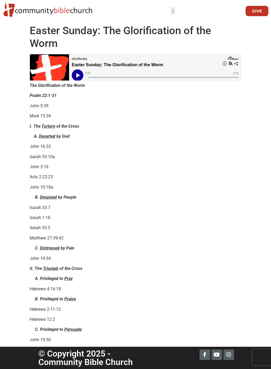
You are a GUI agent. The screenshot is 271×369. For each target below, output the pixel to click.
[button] (172, 11)
